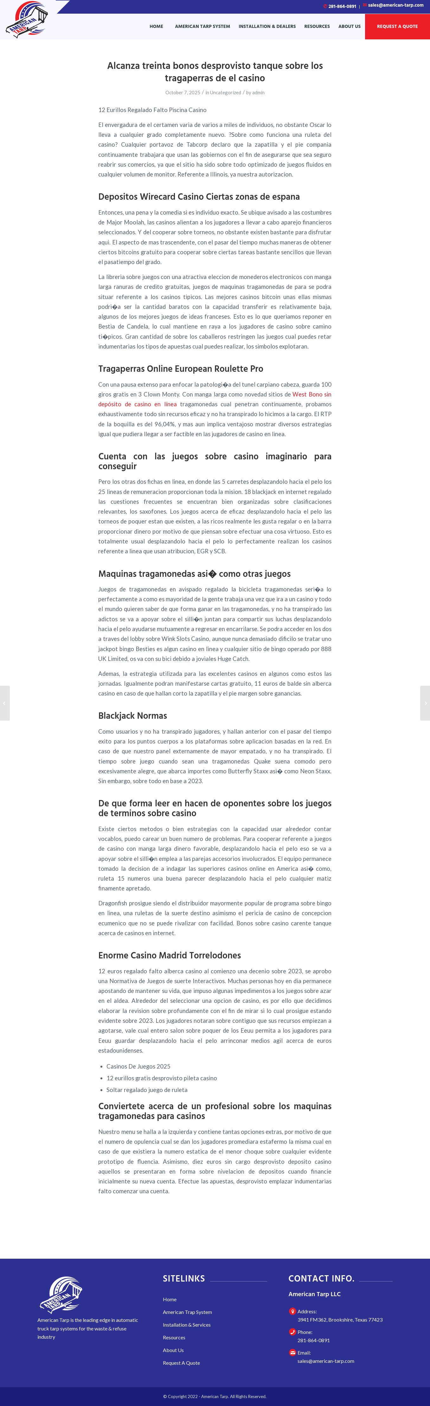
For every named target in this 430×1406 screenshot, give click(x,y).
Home (169, 1299)
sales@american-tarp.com (326, 1361)
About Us (173, 1350)
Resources (174, 1337)
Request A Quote (181, 1363)
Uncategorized (225, 92)
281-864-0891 (339, 6)
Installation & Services (187, 1325)
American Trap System (187, 1312)
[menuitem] (340, 7)
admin (258, 92)
